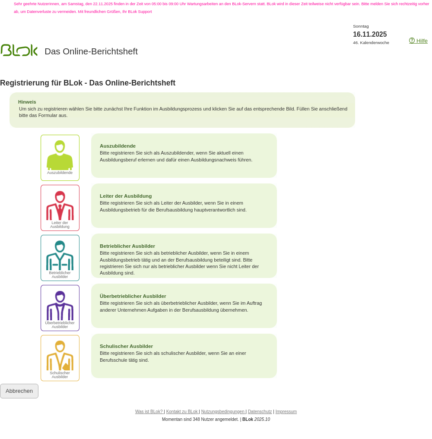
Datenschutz (260, 411)
